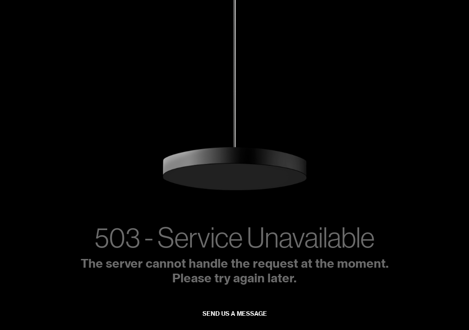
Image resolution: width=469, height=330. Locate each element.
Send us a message (234, 313)
